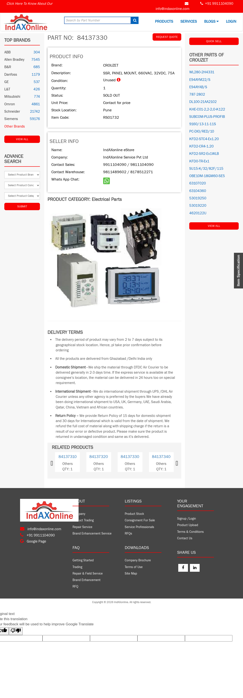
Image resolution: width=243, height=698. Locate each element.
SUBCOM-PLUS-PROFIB (207, 117)
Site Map (131, 573)
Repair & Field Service (88, 573)
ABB (7, 52)
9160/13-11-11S (202, 124)
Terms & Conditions (190, 532)
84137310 (67, 456)
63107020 (197, 183)
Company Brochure (138, 560)
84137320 (98, 456)
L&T (7, 89)
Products (164, 21)
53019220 (197, 205)
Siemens (11, 119)
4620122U (197, 213)
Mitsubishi (12, 96)
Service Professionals (139, 527)
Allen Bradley (14, 60)
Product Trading (83, 520)
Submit (22, 206)
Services (188, 21)
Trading (77, 567)
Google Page (33, 541)
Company (79, 514)
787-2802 (197, 94)
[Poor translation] (16, 631)
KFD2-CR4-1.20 (201, 146)
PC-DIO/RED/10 (201, 131)
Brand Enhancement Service (92, 533)
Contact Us (184, 538)
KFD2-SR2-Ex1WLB (204, 154)
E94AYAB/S (198, 87)
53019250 (197, 198)
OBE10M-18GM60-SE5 (207, 176)
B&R (7, 67)
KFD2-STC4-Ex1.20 (204, 139)
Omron (9, 104)
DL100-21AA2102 (203, 102)
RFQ (75, 586)
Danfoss (10, 74)
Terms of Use (134, 567)
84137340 (161, 456)
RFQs (128, 533)
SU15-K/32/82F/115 (206, 168)
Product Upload (187, 525)
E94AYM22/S (199, 80)
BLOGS (211, 21)
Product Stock (134, 514)
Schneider (12, 111)
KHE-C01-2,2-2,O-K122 (207, 109)
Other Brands (14, 126)
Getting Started (83, 560)
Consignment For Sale (140, 520)
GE (6, 82)
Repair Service (82, 527)
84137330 (130, 456)
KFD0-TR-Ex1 (199, 161)
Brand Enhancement (87, 580)
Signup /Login (186, 518)
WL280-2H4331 (201, 72)
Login (231, 21)
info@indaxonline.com (172, 9)
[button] (57, 462)
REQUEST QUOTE (167, 37)
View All (22, 139)
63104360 (197, 191)
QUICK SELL (214, 41)
